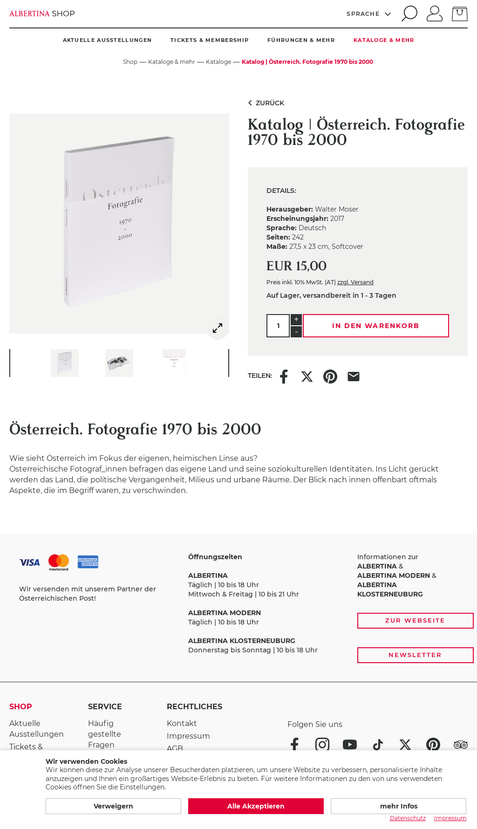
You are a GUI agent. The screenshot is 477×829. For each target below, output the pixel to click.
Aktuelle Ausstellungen (107, 40)
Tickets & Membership (209, 40)
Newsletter (415, 654)
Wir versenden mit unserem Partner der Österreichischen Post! (87, 594)
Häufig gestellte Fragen (104, 734)
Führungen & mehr (301, 40)
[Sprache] (369, 13)
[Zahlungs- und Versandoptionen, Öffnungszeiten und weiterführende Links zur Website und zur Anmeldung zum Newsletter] (238, 608)
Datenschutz (408, 818)
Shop (20, 706)
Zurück (264, 103)
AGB (175, 748)
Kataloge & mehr (384, 40)
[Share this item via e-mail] (353, 375)
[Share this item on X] (307, 375)
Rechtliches (194, 706)
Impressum (188, 736)
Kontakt (182, 723)
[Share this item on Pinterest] (330, 375)
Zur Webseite (415, 620)
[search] (408, 13)
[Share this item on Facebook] (283, 375)
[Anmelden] (435, 12)
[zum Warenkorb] (460, 13)
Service (105, 706)
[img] (217, 328)
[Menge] (278, 325)
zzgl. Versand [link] (355, 282)
